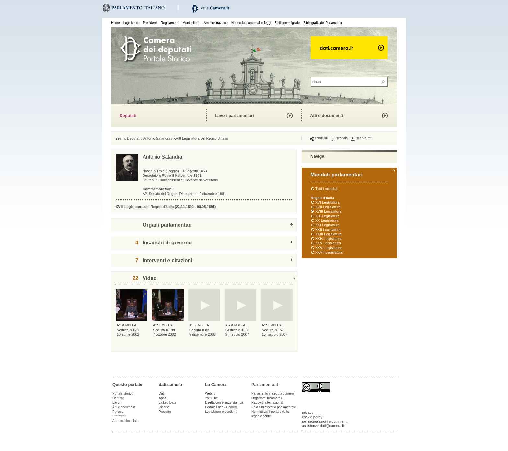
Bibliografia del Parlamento (322, 23)
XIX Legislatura (327, 216)
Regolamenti (170, 23)
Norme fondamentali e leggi (251, 23)
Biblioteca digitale (287, 23)
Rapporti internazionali (267, 402)
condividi (319, 138)
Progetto (165, 411)
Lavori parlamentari (234, 115)
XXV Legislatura (328, 243)
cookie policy (312, 417)
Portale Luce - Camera (221, 407)
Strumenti (119, 416)
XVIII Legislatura (328, 211)
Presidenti (150, 23)
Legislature (131, 23)
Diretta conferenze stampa (224, 402)
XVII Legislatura (328, 207)
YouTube (211, 398)
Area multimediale (125, 421)
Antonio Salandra (156, 138)
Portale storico (122, 393)
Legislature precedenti (221, 411)
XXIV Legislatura (328, 238)
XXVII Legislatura (329, 252)
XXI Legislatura (327, 225)
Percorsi (118, 411)
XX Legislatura (327, 220)
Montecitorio (191, 23)
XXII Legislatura (328, 229)
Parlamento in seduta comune (272, 393)
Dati (162, 393)
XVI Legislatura (327, 202)
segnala (339, 138)
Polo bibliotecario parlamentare (273, 407)
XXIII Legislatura (328, 234)
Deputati (128, 115)
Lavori (116, 402)
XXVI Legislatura (328, 247)
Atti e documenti (326, 115)
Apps (162, 398)
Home (115, 23)
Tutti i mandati (326, 188)
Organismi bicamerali (266, 398)
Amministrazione (216, 23)
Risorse (164, 407)
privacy (307, 412)
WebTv (210, 393)
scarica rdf (361, 138)
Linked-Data (167, 402)
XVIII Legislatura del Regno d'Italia (200, 138)
